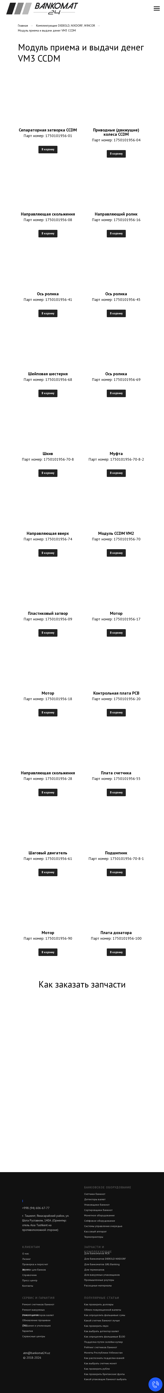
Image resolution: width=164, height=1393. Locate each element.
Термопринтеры (93, 1236)
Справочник (29, 1275)
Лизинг (26, 1258)
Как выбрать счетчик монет (100, 1363)
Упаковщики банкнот (97, 1204)
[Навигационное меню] (157, 8)
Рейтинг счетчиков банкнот (100, 1347)
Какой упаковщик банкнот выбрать (105, 1379)
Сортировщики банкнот (98, 1210)
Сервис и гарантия (38, 1298)
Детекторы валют (94, 1199)
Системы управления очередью (103, 1226)
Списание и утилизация (36, 1325)
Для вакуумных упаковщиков (102, 1274)
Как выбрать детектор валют (101, 1331)
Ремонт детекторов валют (38, 1315)
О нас (25, 1253)
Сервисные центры (33, 1336)
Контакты (27, 1285)
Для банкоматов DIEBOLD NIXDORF (105, 1258)
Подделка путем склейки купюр (103, 1341)
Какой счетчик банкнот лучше (102, 1320)
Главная (23, 25)
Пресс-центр (29, 1280)
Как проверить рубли (97, 1368)
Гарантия (27, 1331)
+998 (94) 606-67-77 (36, 1208)
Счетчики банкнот (94, 1194)
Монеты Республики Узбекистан (103, 1352)
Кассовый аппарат (95, 1231)
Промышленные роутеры (99, 1279)
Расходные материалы (98, 1285)
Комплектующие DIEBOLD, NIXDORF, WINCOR (65, 25)
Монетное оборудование (99, 1215)
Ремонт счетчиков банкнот (38, 1304)
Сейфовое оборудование (99, 1220)
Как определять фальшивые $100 (104, 1336)
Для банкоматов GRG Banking (102, 1264)
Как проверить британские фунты (104, 1374)
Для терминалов (94, 1269)
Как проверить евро (96, 1325)
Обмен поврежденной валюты (102, 1309)
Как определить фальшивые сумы (104, 1315)
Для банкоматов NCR (97, 1253)
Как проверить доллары (98, 1304)
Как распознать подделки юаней (104, 1358)
